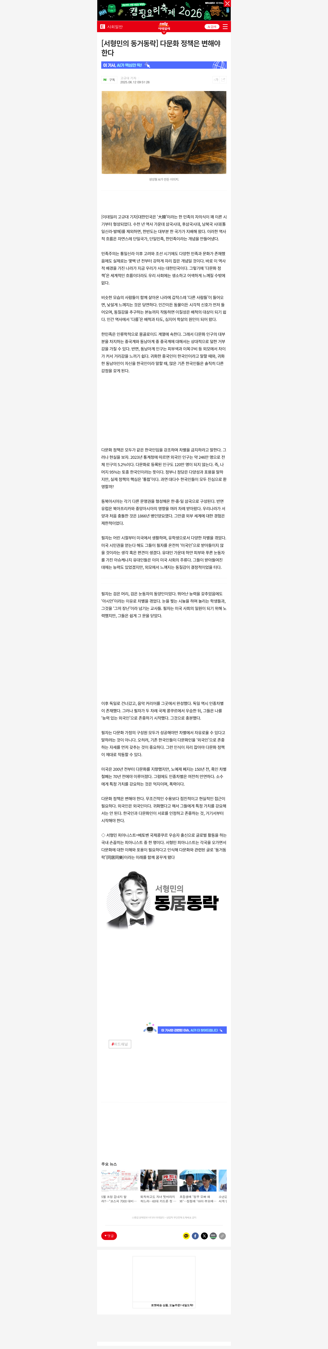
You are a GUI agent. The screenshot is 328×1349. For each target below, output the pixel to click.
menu (225, 26)
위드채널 (119, 1044)
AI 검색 (212, 26)
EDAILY (102, 26)
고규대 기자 (128, 78)
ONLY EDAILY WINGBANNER (164, 26)
